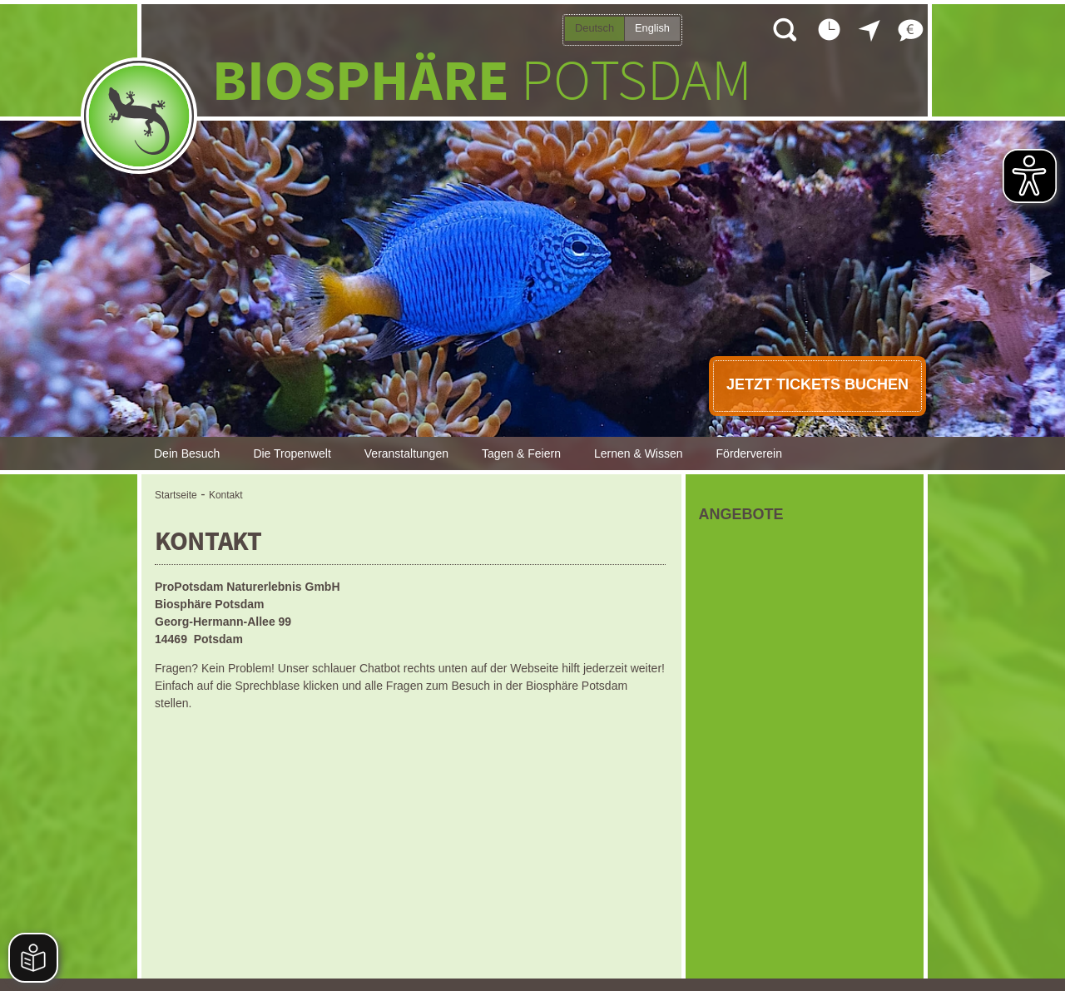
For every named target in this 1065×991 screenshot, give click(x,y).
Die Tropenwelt (291, 453)
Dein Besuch (187, 453)
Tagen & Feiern (521, 453)
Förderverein (749, 453)
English (652, 28)
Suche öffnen (783, 29)
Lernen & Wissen (638, 453)
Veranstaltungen (406, 453)
